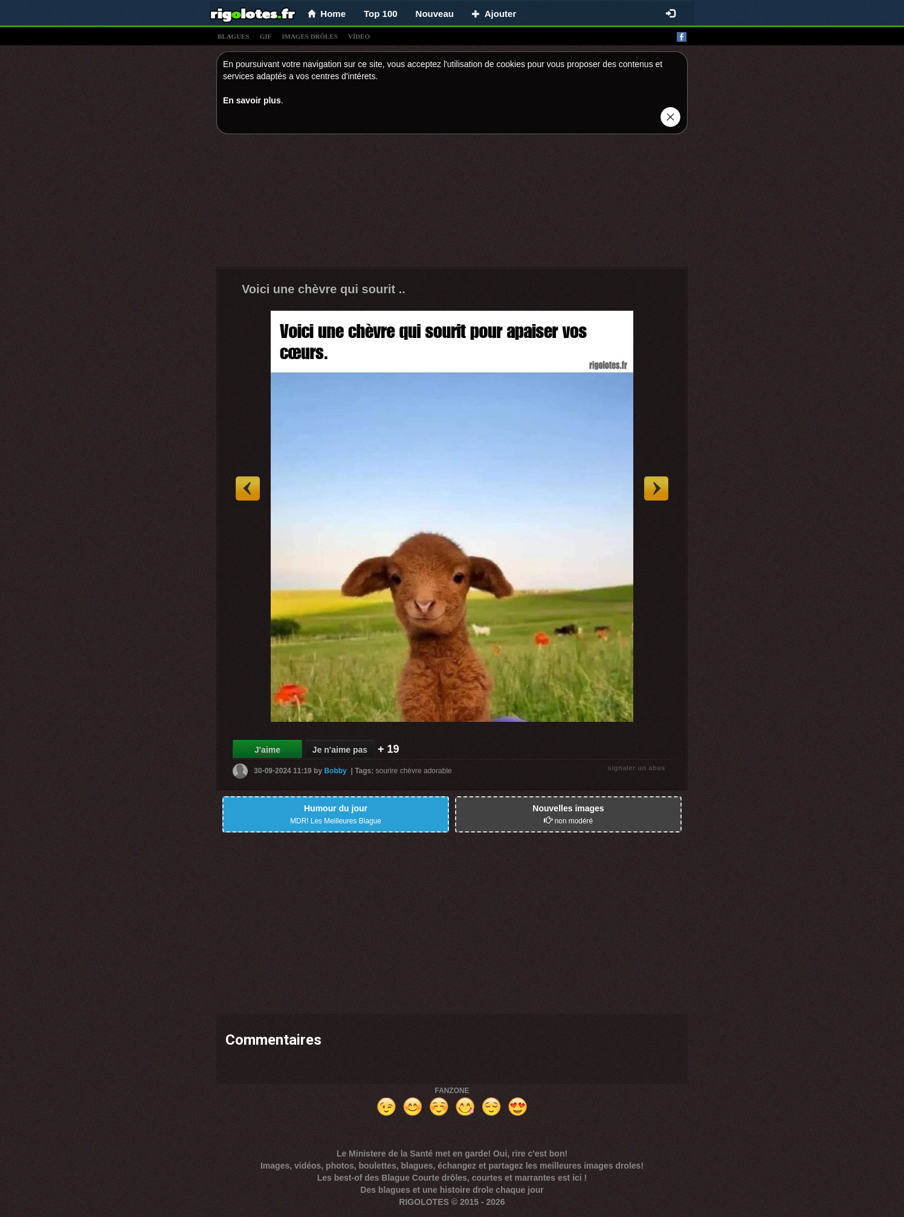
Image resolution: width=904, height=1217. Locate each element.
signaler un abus (636, 767)
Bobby (335, 771)
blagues (234, 36)
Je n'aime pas (339, 750)
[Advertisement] (452, 203)
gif (266, 36)
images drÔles (310, 36)
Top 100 (381, 13)
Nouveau (435, 13)
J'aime (267, 750)
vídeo (359, 36)
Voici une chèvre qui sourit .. (323, 289)
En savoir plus (252, 100)
